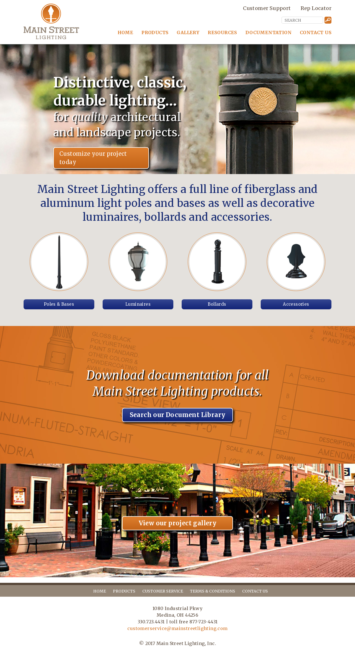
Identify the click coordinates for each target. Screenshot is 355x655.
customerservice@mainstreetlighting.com (177, 628)
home (99, 591)
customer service (162, 591)
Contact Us (315, 32)
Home (125, 32)
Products (154, 32)
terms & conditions (212, 591)
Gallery (188, 32)
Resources (222, 32)
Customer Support (267, 8)
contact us (255, 591)
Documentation (268, 32)
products (124, 591)
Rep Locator (316, 8)
